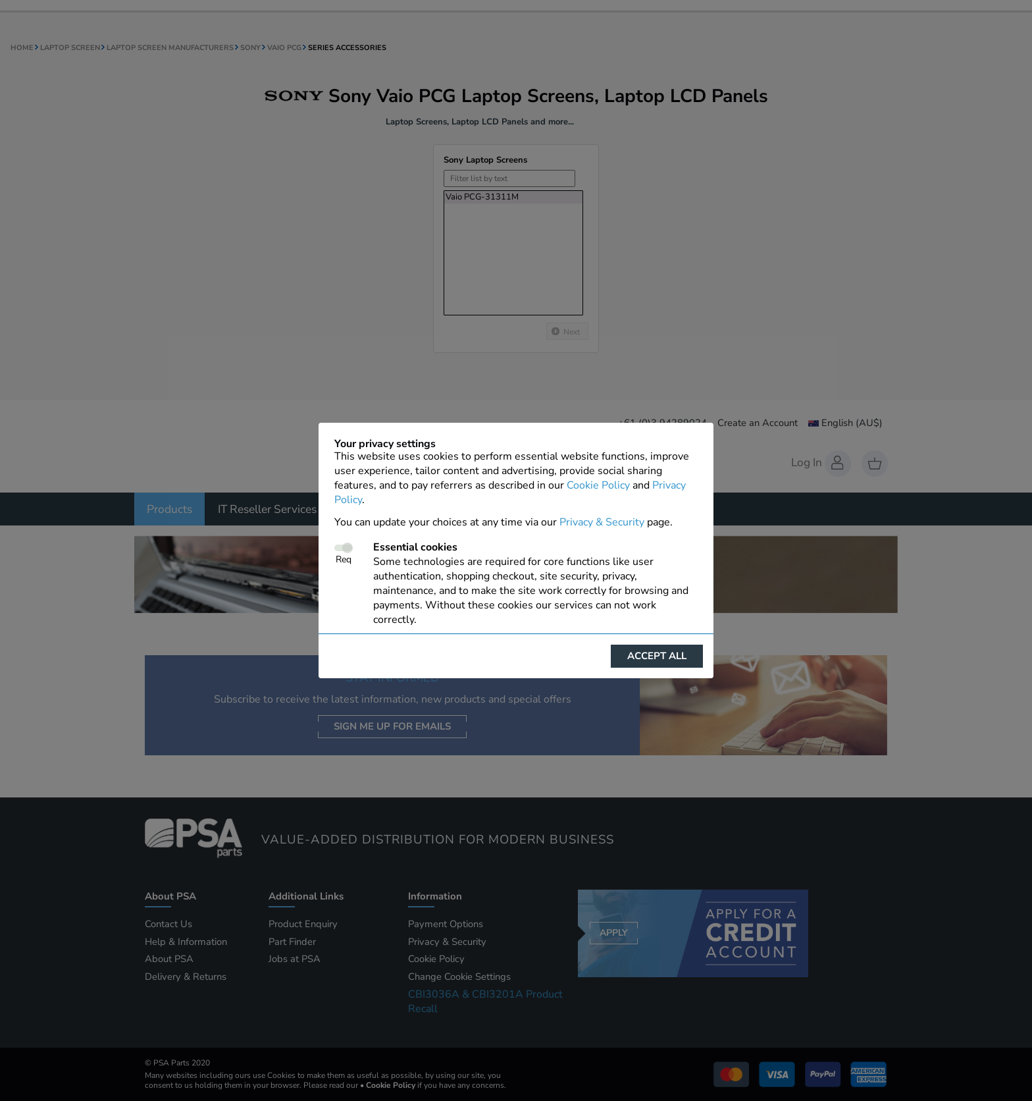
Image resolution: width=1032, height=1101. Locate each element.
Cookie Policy (598, 485)
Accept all (656, 655)
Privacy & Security (601, 522)
